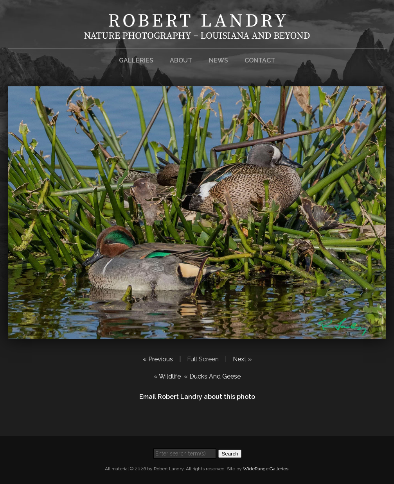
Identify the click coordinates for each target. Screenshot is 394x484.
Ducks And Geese (215, 376)
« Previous (158, 359)
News (218, 60)
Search (229, 454)
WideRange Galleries (265, 468)
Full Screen (203, 359)
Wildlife (170, 376)
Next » (242, 359)
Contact (260, 60)
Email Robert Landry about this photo (197, 396)
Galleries (136, 60)
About (181, 60)
